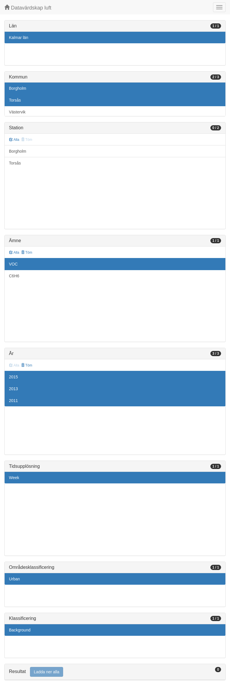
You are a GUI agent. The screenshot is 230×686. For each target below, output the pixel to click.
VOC (13, 264)
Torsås (15, 100)
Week (14, 477)
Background (20, 630)
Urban (14, 579)
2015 (13, 377)
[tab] (115, 672)
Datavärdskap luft (27, 8)
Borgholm (17, 88)
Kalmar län (18, 37)
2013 (13, 388)
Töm (26, 253)
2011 (13, 400)
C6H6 (14, 276)
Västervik (17, 112)
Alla (14, 140)
